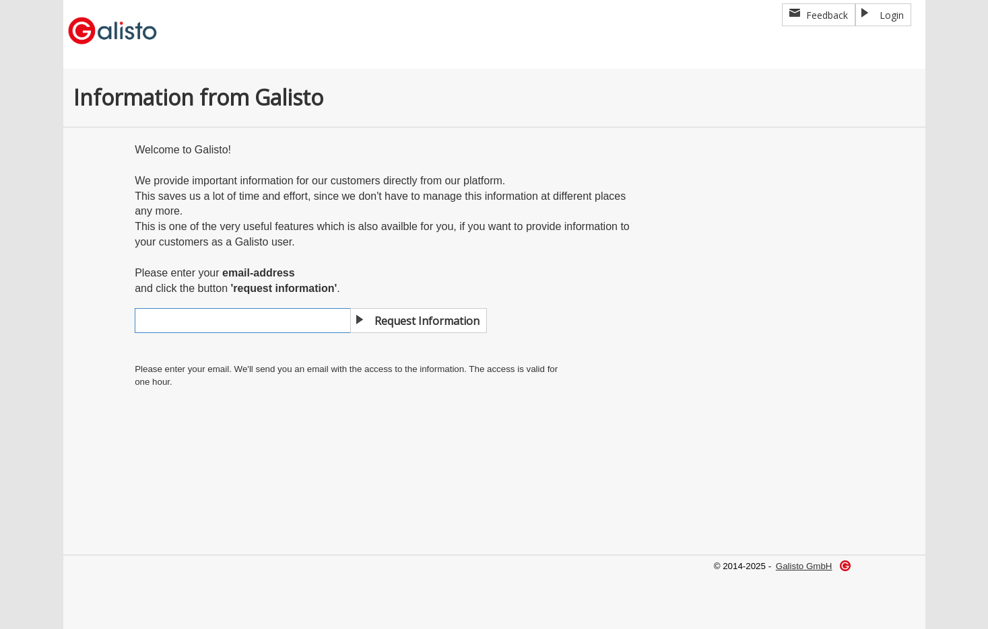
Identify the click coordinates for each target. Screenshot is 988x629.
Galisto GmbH (804, 566)
